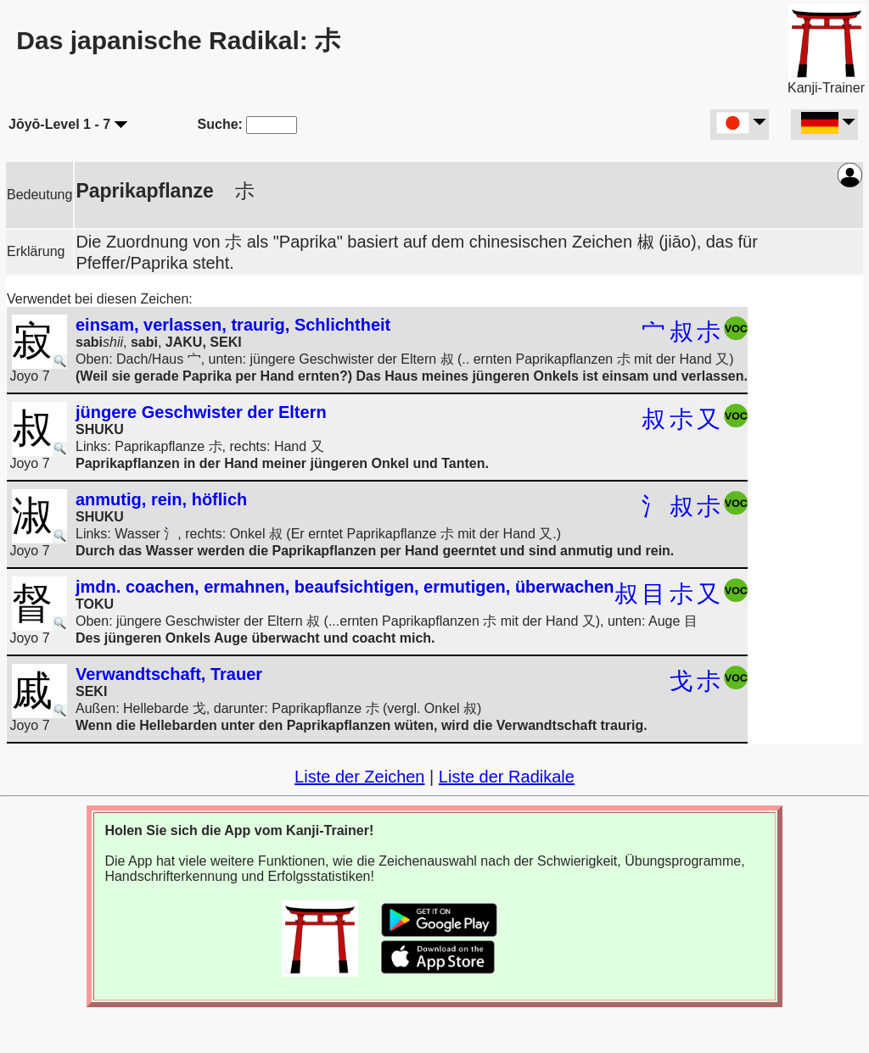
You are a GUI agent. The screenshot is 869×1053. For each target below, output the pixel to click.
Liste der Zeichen (359, 776)
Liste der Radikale (507, 776)
